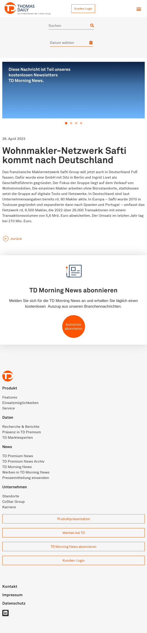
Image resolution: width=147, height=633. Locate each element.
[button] (138, 8)
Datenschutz (14, 603)
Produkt (9, 388)
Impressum (12, 594)
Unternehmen (14, 486)
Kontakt (9, 586)
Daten (7, 417)
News (7, 446)
